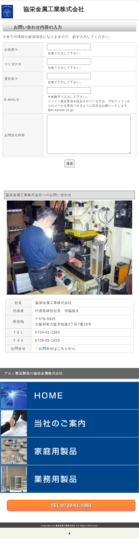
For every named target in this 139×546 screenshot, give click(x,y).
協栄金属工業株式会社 (53, 9)
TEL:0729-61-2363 (71, 512)
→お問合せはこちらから (55, 356)
